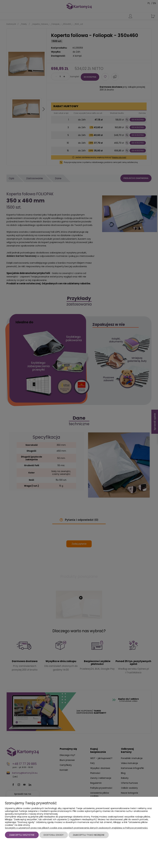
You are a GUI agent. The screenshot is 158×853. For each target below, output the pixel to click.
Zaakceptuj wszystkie (21, 834)
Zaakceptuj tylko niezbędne (88, 834)
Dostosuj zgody (54, 834)
